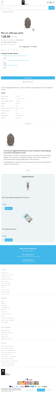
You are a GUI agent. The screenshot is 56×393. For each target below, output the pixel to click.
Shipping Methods (5, 330)
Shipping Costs (4, 336)
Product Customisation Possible (9, 42)
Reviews (3, 316)
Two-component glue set (12, 65)
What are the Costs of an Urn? (8, 363)
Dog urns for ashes (5, 291)
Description (28, 123)
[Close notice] (54, 391)
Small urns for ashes (5, 277)
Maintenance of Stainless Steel (8, 350)
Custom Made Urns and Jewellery (8, 356)
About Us (3, 303)
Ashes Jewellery (19, 40)
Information (3, 343)
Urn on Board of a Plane (6, 354)
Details (28, 170)
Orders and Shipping (6, 327)
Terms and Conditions (6, 314)
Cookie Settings (4, 322)
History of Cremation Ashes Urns (8, 352)
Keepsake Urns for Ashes (7, 279)
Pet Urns (3, 287)
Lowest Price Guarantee (6, 339)
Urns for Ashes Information (7, 346)
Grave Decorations (5, 294)
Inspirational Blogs (5, 307)
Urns (13, 40)
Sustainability (4, 305)
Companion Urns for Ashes (7, 275)
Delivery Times (4, 334)
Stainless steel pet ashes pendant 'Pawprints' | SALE (17, 60)
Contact (3, 301)
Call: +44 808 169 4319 (28, 254)
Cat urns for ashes (5, 289)
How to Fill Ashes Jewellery (7, 348)
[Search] (52, 8)
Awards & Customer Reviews (7, 318)
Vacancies (3, 309)
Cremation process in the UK (7, 365)
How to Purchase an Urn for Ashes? (9, 361)
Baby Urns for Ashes (5, 285)
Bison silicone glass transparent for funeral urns (17, 55)
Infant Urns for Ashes (6, 283)
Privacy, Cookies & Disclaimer (7, 320)
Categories (3, 269)
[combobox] (25, 8)
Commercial (3, 311)
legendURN (4, 298)
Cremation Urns (4, 272)
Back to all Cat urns (8, 11)
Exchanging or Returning (6, 332)
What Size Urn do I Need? (7, 358)
